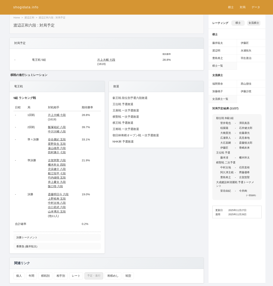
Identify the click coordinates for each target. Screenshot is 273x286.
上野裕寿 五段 (57, 198)
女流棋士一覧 (220, 98)
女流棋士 (254, 22)
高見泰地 (244, 137)
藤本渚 (224, 157)
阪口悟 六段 (55, 186)
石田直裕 (244, 167)
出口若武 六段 (57, 207)
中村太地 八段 (57, 202)
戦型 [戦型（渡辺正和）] (124, 275)
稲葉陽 (224, 127)
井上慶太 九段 (57, 182)
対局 (243, 7)
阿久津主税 (227, 172)
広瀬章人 (225, 137)
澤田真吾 (244, 122)
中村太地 (225, 167)
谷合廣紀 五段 (57, 139)
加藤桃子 (217, 91)
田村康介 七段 (57, 152)
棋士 (231, 7)
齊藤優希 (244, 172)
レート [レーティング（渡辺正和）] (74, 275)
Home (16, 17)
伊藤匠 (245, 42)
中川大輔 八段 (57, 131)
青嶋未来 (244, 147)
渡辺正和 (29, 17)
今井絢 (243, 190)
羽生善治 (246, 58)
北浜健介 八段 (57, 169)
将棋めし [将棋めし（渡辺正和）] (109, 275)
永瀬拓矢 (246, 50)
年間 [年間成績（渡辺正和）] (30, 275)
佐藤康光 (244, 132)
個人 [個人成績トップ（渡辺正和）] (18, 275)
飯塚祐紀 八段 (57, 127)
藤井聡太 (217, 42)
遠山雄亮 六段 (57, 148)
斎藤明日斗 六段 (58, 194)
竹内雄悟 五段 (57, 177)
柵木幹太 (244, 157)
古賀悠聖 (244, 177)
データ (256, 7)
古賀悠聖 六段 (57, 160)
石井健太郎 (245, 127)
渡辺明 (216, 50)
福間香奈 (217, 83)
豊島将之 (217, 58)
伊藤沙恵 (246, 91)
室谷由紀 (225, 190)
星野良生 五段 (57, 143)
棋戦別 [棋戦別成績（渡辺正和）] (44, 275)
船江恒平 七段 (57, 173)
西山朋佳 (246, 83)
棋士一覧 (217, 65)
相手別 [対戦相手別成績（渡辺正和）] (59, 275)
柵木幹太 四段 (57, 164)
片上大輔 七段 (106, 59)
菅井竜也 (225, 122)
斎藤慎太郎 (245, 142)
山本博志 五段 (57, 211)
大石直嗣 (225, 142)
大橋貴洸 (225, 132)
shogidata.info (25, 7)
